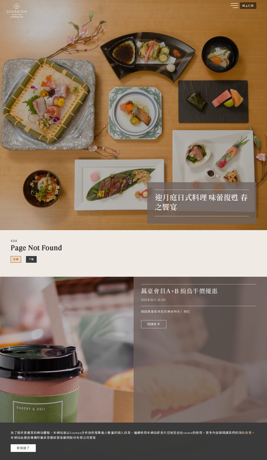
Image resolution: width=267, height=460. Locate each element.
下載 (31, 259)
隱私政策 (245, 433)
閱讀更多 (153, 324)
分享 (16, 259)
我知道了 (23, 448)
